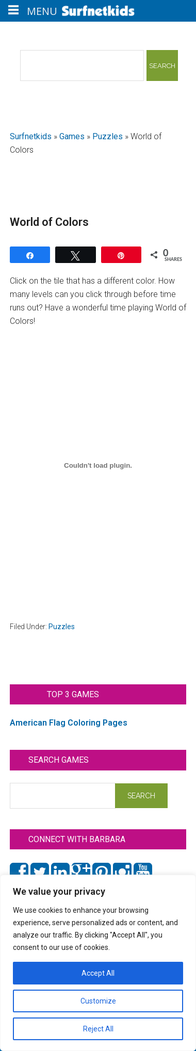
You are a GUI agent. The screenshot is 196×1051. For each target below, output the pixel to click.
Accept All (98, 973)
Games (72, 136)
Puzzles (107, 136)
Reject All (98, 1029)
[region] (98, 963)
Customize (98, 1001)
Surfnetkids (31, 136)
